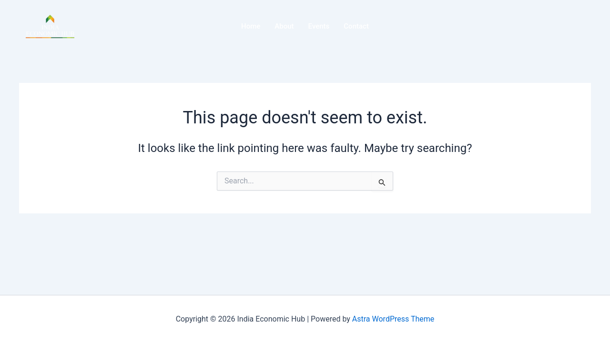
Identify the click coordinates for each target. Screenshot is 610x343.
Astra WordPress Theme (393, 318)
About (284, 26)
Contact (356, 26)
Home (250, 26)
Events (319, 26)
